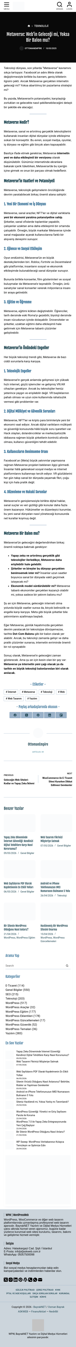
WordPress (9, 937)
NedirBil (53, 1311)
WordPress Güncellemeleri (22, 1020)
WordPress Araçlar (17, 1007)
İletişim (34, 1297)
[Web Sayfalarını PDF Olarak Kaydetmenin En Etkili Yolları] (19, 869)
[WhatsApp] (35, 1280)
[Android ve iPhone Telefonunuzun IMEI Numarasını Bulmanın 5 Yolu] (56, 869)
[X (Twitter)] (26, 715)
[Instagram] (11, 1280)
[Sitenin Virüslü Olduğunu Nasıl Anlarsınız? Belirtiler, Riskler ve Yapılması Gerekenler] (9, 1085)
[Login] (69, 6)
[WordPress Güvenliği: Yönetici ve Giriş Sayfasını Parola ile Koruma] (9, 1115)
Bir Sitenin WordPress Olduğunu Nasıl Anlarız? (40, 1131)
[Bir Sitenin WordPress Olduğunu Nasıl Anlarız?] (19, 911)
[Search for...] (34, 965)
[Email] (40, 1280)
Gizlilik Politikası (25, 1290)
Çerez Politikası (44, 1290)
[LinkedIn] (49, 715)
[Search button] (67, 965)
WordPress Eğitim (25, 937)
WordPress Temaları (18, 1029)
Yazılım (32, 698)
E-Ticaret (11, 985)
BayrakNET (39, 1306)
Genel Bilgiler (27, 853)
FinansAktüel (38, 1311)
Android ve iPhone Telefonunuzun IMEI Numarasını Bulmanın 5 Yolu (55, 887)
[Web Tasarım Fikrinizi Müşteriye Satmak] (56, 823)
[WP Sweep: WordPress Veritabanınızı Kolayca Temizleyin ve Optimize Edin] (9, 1145)
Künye (43, 1297)
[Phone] (30, 1280)
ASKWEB (23, 1311)
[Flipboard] (61, 715)
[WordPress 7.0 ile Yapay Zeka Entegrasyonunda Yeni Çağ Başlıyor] (9, 1125)
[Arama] (59, 6)
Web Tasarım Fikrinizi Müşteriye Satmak (37, 1061)
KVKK (57, 1290)
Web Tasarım (13, 698)
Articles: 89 (38, 752)
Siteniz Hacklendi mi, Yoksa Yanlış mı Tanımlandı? (42, 1101)
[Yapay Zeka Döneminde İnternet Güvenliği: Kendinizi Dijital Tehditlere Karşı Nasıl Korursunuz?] (19, 823)
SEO (8, 994)
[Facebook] (15, 715)
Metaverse (28, 692)
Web (61, 692)
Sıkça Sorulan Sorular (44, 1293)
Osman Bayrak (56, 1306)
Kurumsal (64, 1293)
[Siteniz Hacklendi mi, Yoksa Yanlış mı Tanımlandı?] (9, 1105)
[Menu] (6, 6)
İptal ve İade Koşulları (18, 1293)
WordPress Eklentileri (18, 1016)
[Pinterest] (38, 715)
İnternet (11, 692)
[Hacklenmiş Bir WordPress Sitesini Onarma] (56, 911)
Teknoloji (46, 692)
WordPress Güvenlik (18, 1024)
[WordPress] (25, 1280)
